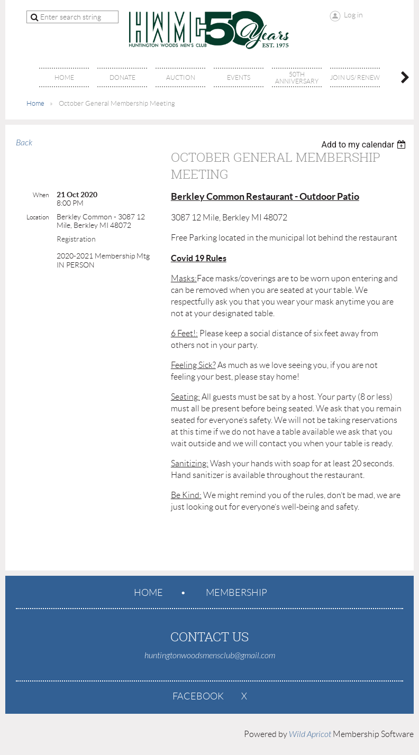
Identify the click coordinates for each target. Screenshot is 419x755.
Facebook (198, 696)
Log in (353, 15)
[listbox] (364, 144)
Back (24, 143)
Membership (236, 592)
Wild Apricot (310, 734)
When (41, 194)
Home (35, 103)
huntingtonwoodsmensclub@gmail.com (209, 655)
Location (37, 217)
